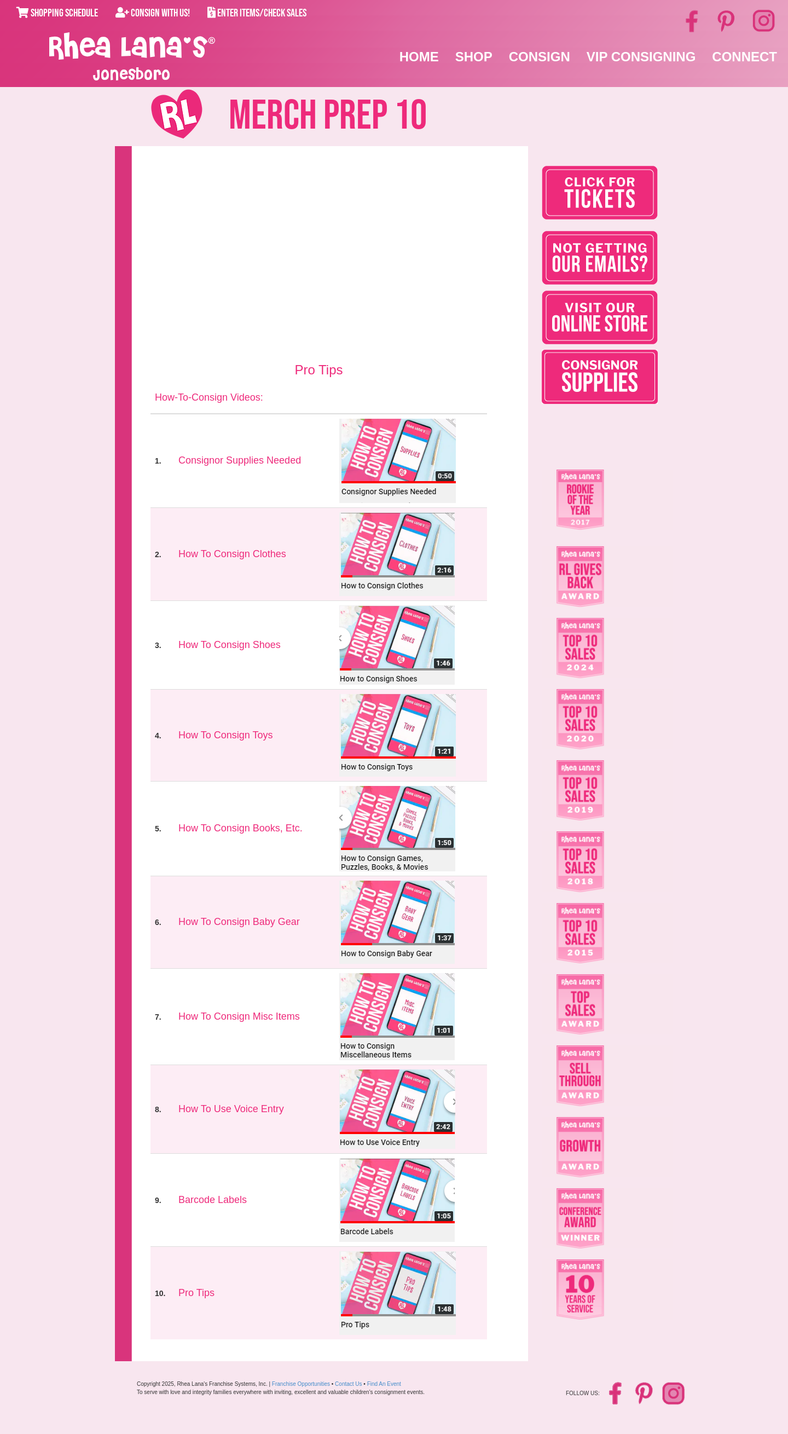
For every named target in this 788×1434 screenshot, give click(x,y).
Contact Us (348, 1384)
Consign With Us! (152, 13)
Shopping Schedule (57, 13)
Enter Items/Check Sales (256, 13)
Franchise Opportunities (301, 1384)
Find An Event (384, 1384)
